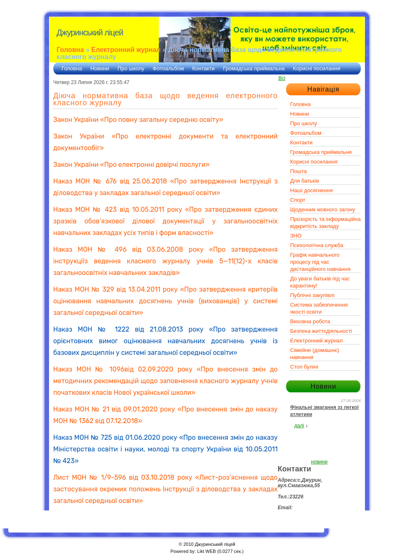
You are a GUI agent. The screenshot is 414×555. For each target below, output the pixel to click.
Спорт (298, 200)
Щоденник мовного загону (322, 209)
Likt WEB (206, 551)
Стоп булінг (304, 367)
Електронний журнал (126, 49)
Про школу (131, 68)
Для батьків (304, 181)
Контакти (203, 68)
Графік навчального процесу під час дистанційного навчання (320, 262)
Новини (99, 68)
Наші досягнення (311, 190)
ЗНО (295, 236)
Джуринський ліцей (90, 32)
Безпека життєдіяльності (321, 331)
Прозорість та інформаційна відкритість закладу (325, 222)
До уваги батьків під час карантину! (320, 282)
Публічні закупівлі (312, 295)
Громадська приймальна (254, 68)
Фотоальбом (168, 68)
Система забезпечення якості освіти (319, 308)
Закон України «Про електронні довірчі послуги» (131, 164)
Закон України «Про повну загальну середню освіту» (138, 120)
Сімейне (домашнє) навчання (314, 353)
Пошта (298, 171)
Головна (70, 49)
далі (299, 426)
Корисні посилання (316, 68)
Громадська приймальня (321, 152)
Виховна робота (310, 321)
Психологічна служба (316, 245)
